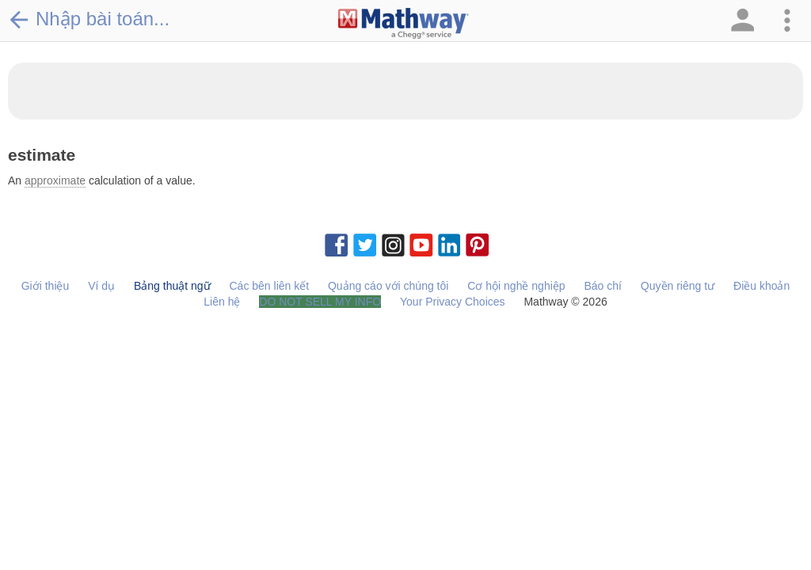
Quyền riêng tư (677, 285)
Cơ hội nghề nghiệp (516, 285)
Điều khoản (761, 285)
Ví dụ (101, 285)
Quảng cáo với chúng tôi (388, 285)
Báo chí (602, 285)
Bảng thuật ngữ (172, 285)
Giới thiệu (45, 285)
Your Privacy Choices (452, 301)
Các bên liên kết (269, 285)
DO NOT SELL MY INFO (320, 301)
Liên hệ (222, 301)
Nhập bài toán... (88, 19)
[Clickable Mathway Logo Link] (403, 24)
